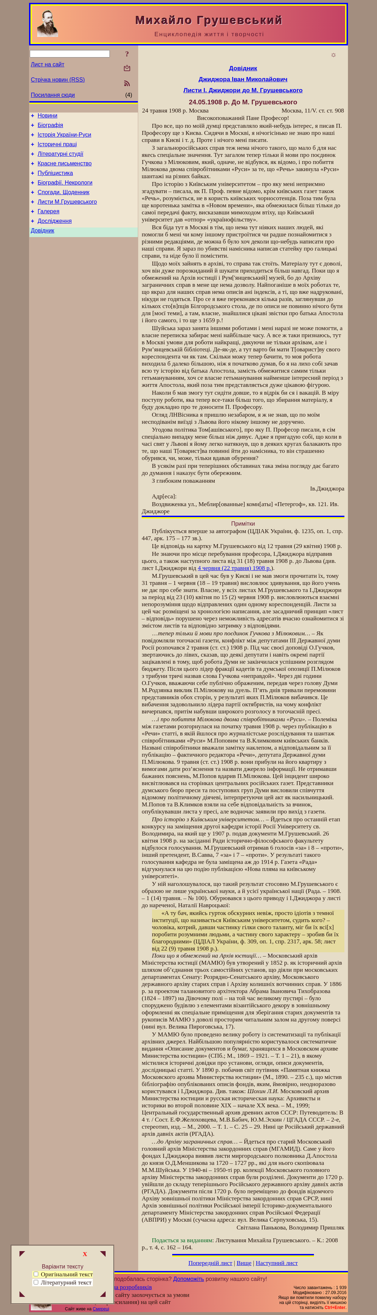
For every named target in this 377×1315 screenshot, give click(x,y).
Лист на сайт (47, 64)
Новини (47, 117)
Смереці (101, 1308)
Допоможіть (188, 1279)
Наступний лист (277, 1263)
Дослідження (55, 234)
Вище (244, 1263)
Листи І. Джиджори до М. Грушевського (243, 90)
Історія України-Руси (64, 138)
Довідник (42, 244)
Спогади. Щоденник (63, 202)
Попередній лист (210, 1263)
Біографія (50, 127)
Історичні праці (57, 149)
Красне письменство (65, 170)
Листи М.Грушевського (67, 212)
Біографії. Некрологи (65, 191)
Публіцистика (55, 180)
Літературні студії (60, 159)
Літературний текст (66, 1282)
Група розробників (127, 1287)
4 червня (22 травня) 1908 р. (234, 568)
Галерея (48, 223)
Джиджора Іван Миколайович (243, 79)
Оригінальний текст (63, 1274)
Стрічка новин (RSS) (58, 80)
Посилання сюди (53, 95)
